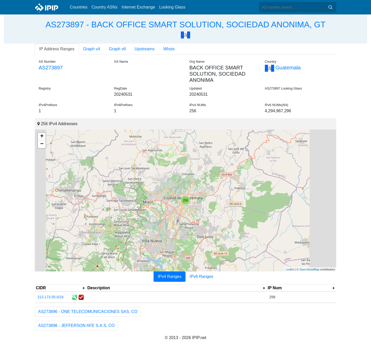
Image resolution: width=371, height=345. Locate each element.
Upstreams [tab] (144, 49)
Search (330, 7)
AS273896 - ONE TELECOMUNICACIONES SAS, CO (88, 311)
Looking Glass (172, 7)
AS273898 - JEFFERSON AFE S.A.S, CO (76, 325)
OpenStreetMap (309, 269)
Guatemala (283, 67)
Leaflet (290, 269)
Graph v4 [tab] (91, 49)
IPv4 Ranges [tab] (169, 276)
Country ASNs (104, 7)
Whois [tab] (169, 49)
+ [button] (42, 136)
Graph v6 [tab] (117, 49)
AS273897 (51, 67)
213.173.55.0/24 (51, 297)
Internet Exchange (138, 7)
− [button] (42, 144)
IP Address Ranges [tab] (56, 49)
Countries (78, 7)
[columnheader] (60, 288)
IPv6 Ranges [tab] (201, 276)
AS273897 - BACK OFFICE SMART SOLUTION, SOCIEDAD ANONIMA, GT (185, 24)
